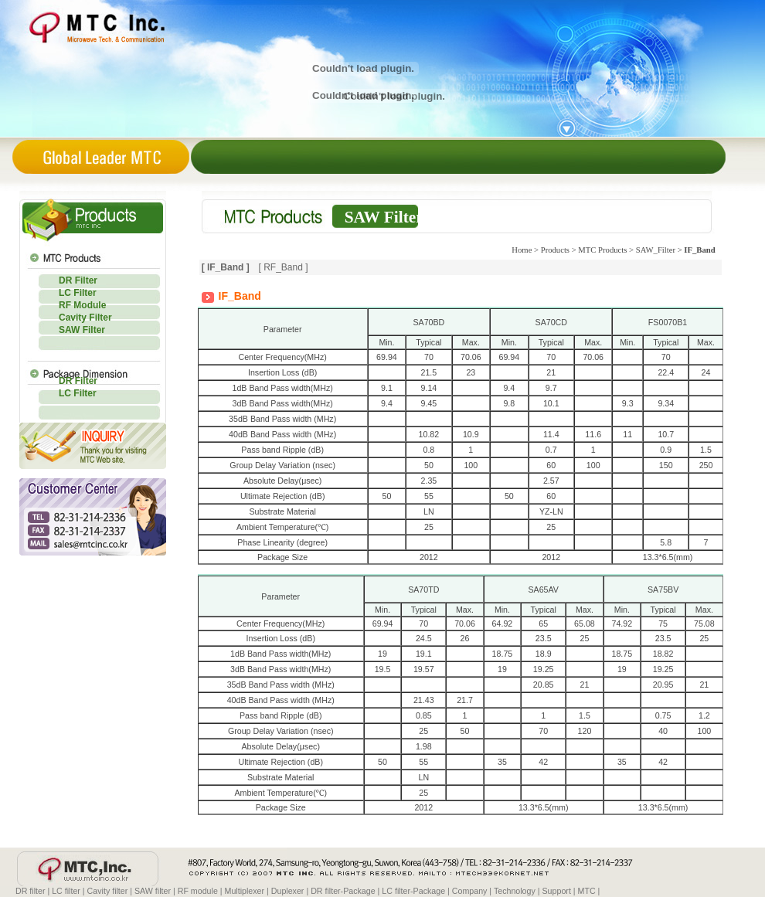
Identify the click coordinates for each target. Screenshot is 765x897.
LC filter (66, 890)
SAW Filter (82, 329)
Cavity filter (107, 890)
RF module (198, 890)
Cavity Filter (85, 317)
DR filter (30, 890)
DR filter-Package (343, 890)
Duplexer (287, 890)
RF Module (82, 305)
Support (556, 890)
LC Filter (78, 292)
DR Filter (78, 280)
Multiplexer (245, 890)
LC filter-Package (413, 890)
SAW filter (152, 890)
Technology (515, 890)
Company (470, 890)
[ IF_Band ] (226, 267)
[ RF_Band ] (283, 267)
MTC (587, 890)
